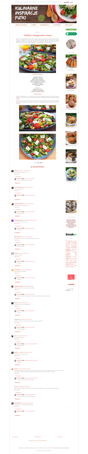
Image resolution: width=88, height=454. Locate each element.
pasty (75, 258)
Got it (71, 2)
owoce (71, 258)
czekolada (68, 243)
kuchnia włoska (71, 251)
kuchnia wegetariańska (71, 250)
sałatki (70, 262)
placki (71, 261)
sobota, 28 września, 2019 (21, 335)
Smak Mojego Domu (18, 220)
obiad (68, 258)
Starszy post (60, 436)
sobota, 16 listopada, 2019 (29, 411)
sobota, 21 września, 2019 (23, 302)
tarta (71, 265)
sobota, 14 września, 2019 (28, 203)
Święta (67, 266)
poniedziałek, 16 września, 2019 (30, 220)
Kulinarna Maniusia (18, 203)
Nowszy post (15, 436)
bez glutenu (69, 241)
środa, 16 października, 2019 (24, 386)
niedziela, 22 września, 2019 (26, 319)
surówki (67, 265)
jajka (72, 244)
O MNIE (33, 25)
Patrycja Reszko (17, 403)
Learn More (66, 2)
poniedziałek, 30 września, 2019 (25, 352)
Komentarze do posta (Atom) (40, 440)
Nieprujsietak (17, 269)
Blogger (67, 447)
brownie (75, 241)
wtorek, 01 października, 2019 (24, 368)
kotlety (75, 244)
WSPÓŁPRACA (44, 25)
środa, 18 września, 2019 (28, 286)
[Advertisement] (71, 191)
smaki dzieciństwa (71, 263)
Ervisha (15, 253)
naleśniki (75, 256)
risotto (75, 261)
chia (66, 242)
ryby (67, 262)
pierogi (67, 261)
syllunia (15, 368)
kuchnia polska (71, 248)
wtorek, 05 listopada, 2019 (27, 403)
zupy (75, 265)
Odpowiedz (16, 174)
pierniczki (75, 259)
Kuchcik (16, 386)
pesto (67, 259)
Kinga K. (16, 170)
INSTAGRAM (69, 25)
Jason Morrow (50, 447)
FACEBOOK (56, 25)
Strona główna (38, 436)
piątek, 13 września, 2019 (29, 178)
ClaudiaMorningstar (18, 286)
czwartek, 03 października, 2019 (31, 343)
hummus (67, 244)
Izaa (15, 335)
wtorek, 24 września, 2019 (29, 195)
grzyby (75, 243)
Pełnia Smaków (17, 236)
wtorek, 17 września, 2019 (26, 236)
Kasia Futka (19, 178)
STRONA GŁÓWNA (21, 25)
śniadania (72, 266)
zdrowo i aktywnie (18, 187)
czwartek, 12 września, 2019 (24, 170)
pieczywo (70, 259)
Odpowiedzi (18, 176)
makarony (68, 253)
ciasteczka (74, 242)
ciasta (69, 242)
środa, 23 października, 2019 (30, 394)
